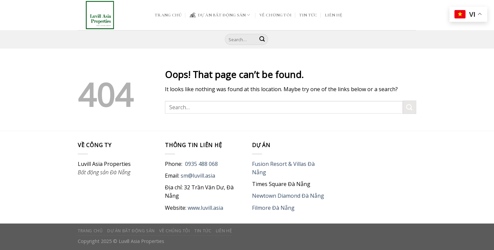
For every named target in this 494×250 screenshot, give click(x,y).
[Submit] (262, 39)
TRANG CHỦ (168, 15)
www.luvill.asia (205, 207)
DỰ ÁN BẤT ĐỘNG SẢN (219, 15)
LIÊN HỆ (334, 15)
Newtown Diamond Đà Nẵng (288, 195)
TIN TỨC (308, 15)
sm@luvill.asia (198, 175)
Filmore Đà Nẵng (273, 207)
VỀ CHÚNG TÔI (275, 15)
